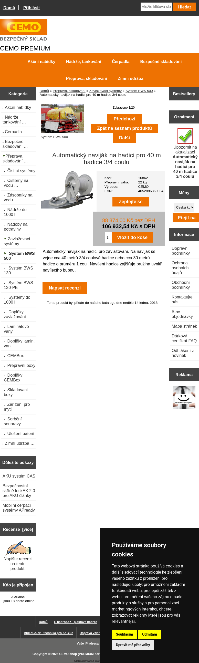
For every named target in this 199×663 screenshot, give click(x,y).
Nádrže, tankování (83, 61)
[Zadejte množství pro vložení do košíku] (108, 237)
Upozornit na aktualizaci (185, 153)
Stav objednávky (182, 314)
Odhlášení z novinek (183, 353)
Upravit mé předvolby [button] (133, 645)
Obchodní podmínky (181, 284)
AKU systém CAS (19, 476)
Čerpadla (120, 61)
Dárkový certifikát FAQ (184, 338)
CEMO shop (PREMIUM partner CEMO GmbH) (93, 654)
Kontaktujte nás (182, 299)
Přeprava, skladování (69, 91)
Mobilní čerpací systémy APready (19, 507)
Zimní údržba (130, 78)
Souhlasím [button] (124, 634)
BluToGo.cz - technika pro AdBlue (48, 633)
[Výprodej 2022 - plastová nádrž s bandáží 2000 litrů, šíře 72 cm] (184, 398)
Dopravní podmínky (181, 250)
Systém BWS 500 (139, 91)
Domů (9, 7)
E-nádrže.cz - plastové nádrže (75, 622)
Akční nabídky (41, 61)
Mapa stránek (184, 326)
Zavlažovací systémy (105, 91)
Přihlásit (31, 7)
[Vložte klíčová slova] (156, 7)
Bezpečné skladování (161, 61)
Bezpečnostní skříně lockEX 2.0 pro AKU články (19, 490)
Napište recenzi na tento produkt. (18, 556)
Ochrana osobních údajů (180, 268)
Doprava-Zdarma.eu (94, 633)
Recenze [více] (18, 529)
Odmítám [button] (149, 634)
